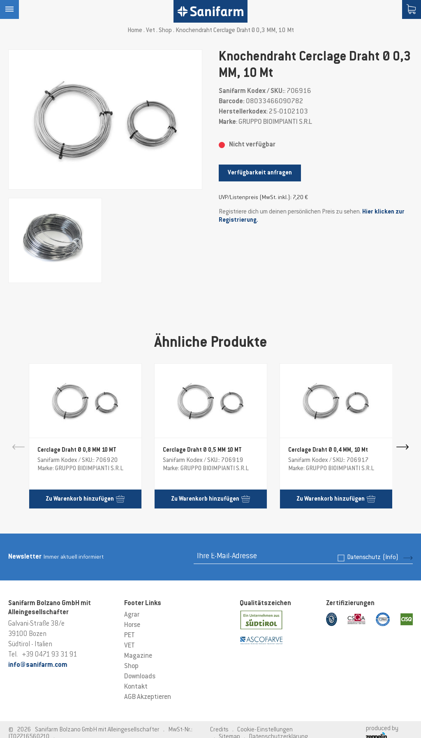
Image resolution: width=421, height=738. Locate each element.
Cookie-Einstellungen (265, 730)
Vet (150, 31)
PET (129, 635)
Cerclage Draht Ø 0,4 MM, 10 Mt (328, 450)
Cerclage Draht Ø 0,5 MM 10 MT (202, 450)
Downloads (139, 676)
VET (129, 646)
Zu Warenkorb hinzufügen (85, 498)
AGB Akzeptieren (147, 697)
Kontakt (136, 687)
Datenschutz (372, 558)
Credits (219, 730)
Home (134, 31)
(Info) (390, 558)
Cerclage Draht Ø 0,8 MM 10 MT (76, 450)
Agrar (131, 615)
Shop (165, 31)
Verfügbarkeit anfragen (260, 173)
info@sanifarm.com (37, 665)
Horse (132, 625)
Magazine (138, 656)
